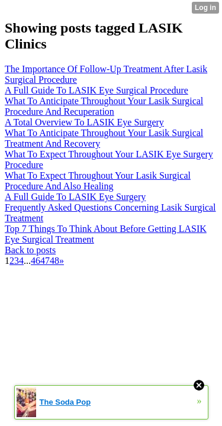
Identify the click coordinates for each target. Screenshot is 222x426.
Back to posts (30, 250)
